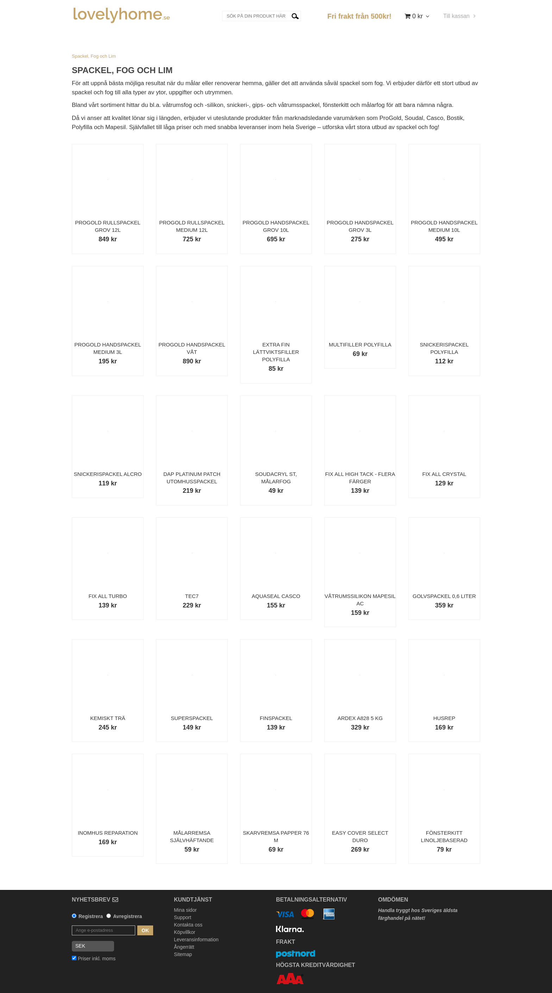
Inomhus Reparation (108, 833)
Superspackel (192, 718)
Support (182, 917)
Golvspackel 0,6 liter (444, 596)
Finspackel (276, 718)
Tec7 (192, 596)
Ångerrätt (184, 947)
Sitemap (183, 954)
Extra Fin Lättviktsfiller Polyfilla (276, 352)
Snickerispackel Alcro (108, 474)
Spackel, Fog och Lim (94, 56)
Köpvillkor (184, 932)
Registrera (91, 916)
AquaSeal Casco (276, 596)
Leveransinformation (196, 939)
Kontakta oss (188, 925)
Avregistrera (127, 916)
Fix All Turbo (107, 596)
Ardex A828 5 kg (360, 718)
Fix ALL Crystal (444, 474)
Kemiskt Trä (107, 718)
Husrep (444, 718)
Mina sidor (185, 910)
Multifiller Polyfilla (360, 345)
